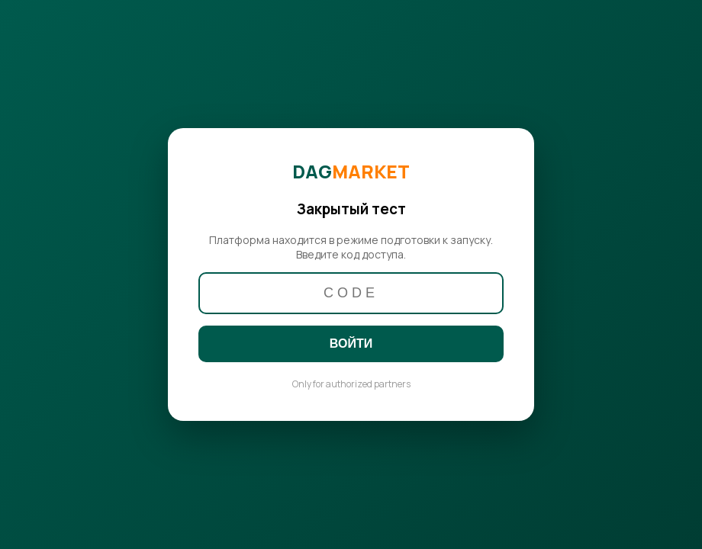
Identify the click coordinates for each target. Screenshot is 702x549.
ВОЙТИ (351, 343)
